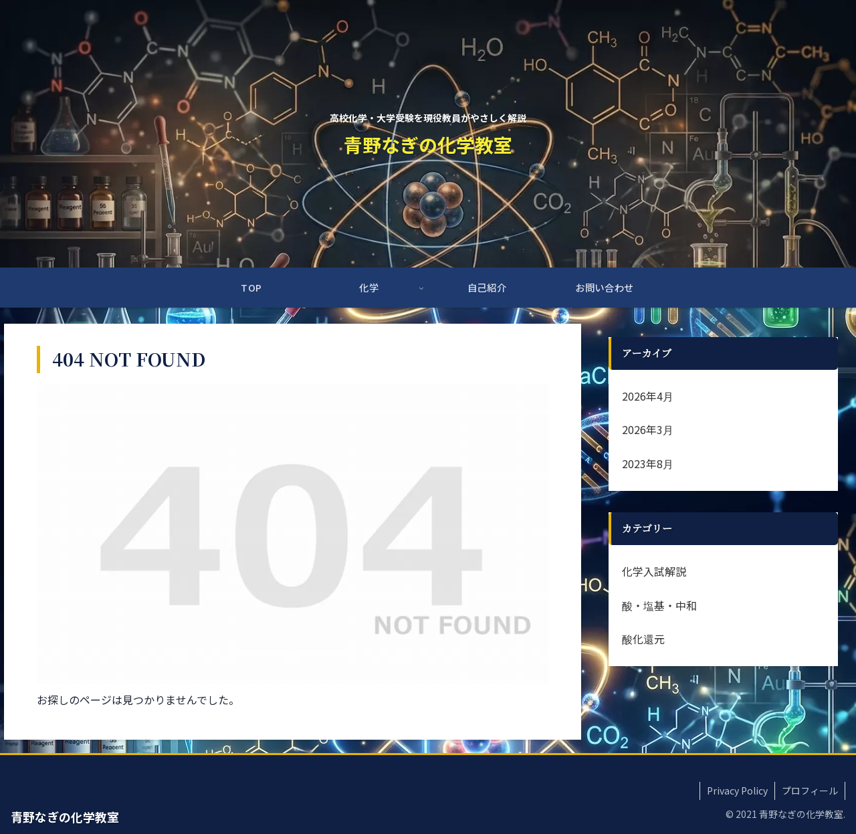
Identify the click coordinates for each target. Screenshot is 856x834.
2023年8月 (647, 463)
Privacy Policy (737, 790)
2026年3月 (647, 429)
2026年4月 (647, 396)
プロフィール (810, 790)
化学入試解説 (654, 571)
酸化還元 (643, 639)
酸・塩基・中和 (659, 605)
